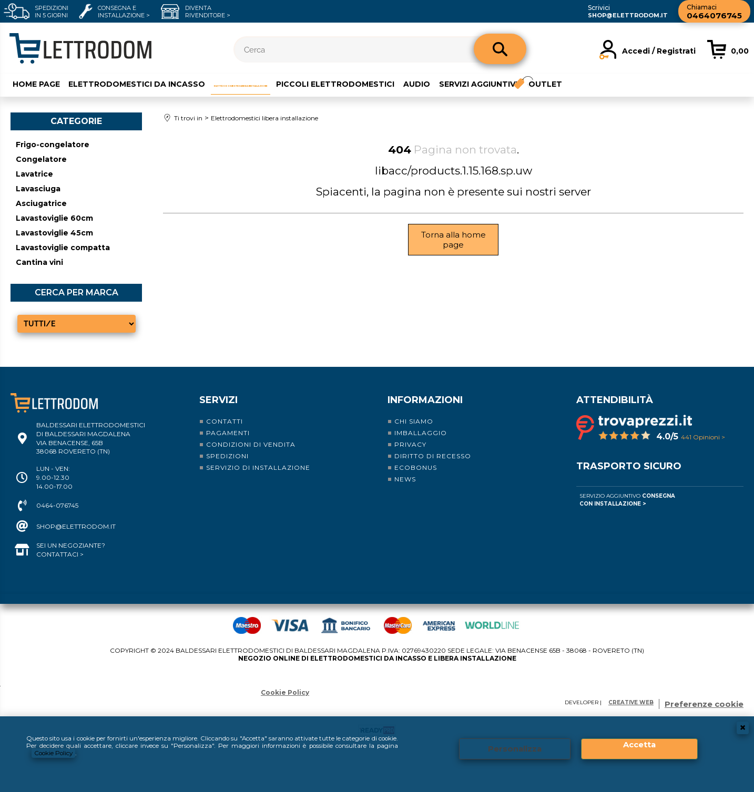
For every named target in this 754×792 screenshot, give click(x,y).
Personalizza (514, 748)
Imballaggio (420, 432)
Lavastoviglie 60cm (54, 217)
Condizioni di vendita (251, 443)
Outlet (681, 82)
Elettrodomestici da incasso (134, 82)
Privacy (410, 443)
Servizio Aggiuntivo (627, 498)
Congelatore (41, 158)
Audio (544, 82)
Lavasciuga (38, 187)
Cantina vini (39, 261)
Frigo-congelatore (52, 143)
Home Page (33, 82)
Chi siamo (413, 420)
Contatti (224, 420)
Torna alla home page (453, 238)
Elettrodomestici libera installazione (302, 82)
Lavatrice (34, 173)
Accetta (639, 744)
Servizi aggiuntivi (606, 82)
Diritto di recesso (432, 455)
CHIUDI (743, 726)
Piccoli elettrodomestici (462, 82)
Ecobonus (415, 466)
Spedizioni (227, 455)
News (405, 478)
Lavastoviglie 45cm (54, 231)
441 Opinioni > (703, 436)
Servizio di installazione (258, 466)
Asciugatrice (41, 202)
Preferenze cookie (704, 703)
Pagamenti (228, 432)
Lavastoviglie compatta (63, 246)
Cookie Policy (77, 753)
